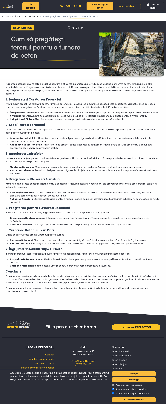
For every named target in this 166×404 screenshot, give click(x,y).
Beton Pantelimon (121, 355)
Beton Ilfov (117, 368)
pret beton (100, 6)
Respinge (133, 379)
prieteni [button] (127, 6)
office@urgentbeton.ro (83, 361)
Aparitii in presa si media (41, 359)
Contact (49, 354)
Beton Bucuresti (120, 351)
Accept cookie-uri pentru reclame (132, 389)
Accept (134, 373)
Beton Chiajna (119, 364)
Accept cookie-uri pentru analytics (132, 393)
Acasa (5, 16)
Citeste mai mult (134, 399)
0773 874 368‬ (70, 6)
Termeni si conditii (44, 363)
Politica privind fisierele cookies (37, 367)
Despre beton (31, 16)
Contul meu (153, 6)
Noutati (30, 6)
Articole (16, 16)
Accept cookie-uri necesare (129, 385)
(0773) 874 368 (83, 364)
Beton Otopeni (119, 360)
